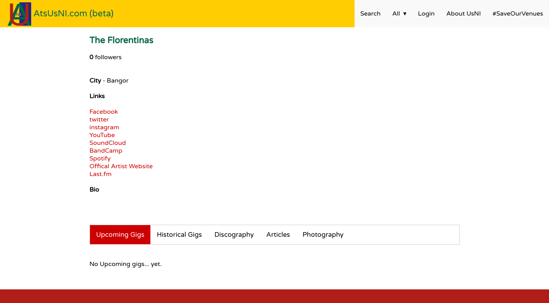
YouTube (102, 135)
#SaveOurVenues (518, 14)
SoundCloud (108, 143)
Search (370, 14)
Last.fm (101, 174)
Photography (323, 235)
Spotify (100, 158)
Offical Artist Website (121, 166)
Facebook (104, 112)
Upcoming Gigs (120, 235)
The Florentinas (122, 40)
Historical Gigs (179, 235)
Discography (234, 235)
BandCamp (106, 151)
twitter (99, 119)
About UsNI (464, 14)
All (396, 14)
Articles (278, 235)
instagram (104, 127)
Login (426, 14)
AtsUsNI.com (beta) (74, 13)
